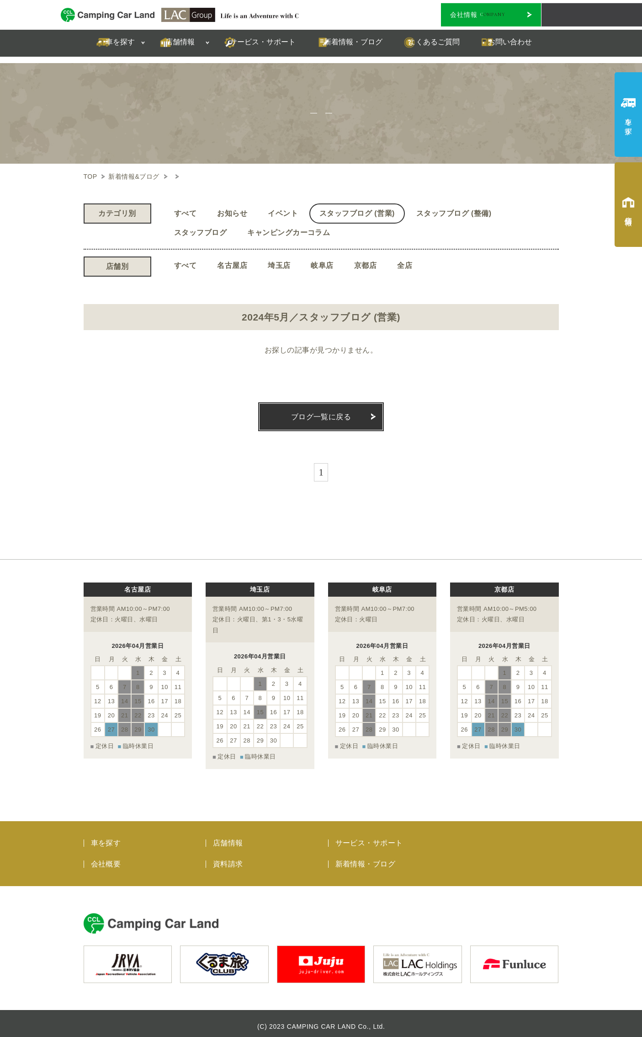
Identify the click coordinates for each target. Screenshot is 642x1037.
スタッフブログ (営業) (357, 213)
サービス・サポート (369, 836)
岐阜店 (322, 265)
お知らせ (232, 213)
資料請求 (228, 857)
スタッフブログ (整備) (454, 213)
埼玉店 (279, 265)
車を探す (106, 836)
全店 (404, 265)
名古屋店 (232, 265)
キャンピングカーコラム (288, 232)
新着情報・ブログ (365, 857)
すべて (185, 213)
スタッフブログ (200, 232)
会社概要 (106, 857)
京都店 (365, 265)
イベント (283, 213)
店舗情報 (228, 836)
